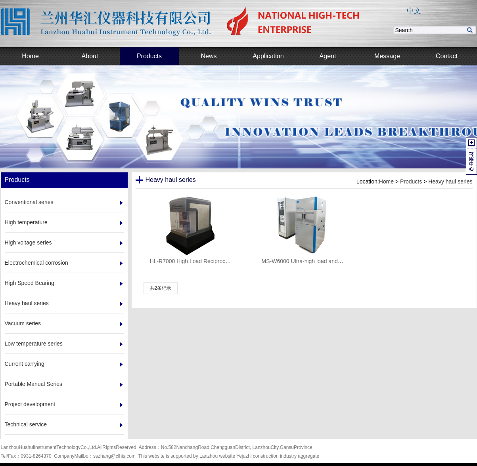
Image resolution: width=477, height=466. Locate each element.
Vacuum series (23, 323)
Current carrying (24, 364)
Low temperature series (34, 343)
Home (386, 181)
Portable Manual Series (34, 384)
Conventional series (29, 202)
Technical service (26, 424)
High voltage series (28, 242)
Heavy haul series (27, 303)
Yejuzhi (243, 456)
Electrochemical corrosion (36, 263)
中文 (414, 11)
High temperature (26, 222)
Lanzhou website (217, 456)
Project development (30, 404)
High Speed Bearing (29, 283)
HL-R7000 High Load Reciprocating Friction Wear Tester (219, 261)
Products (411, 181)
